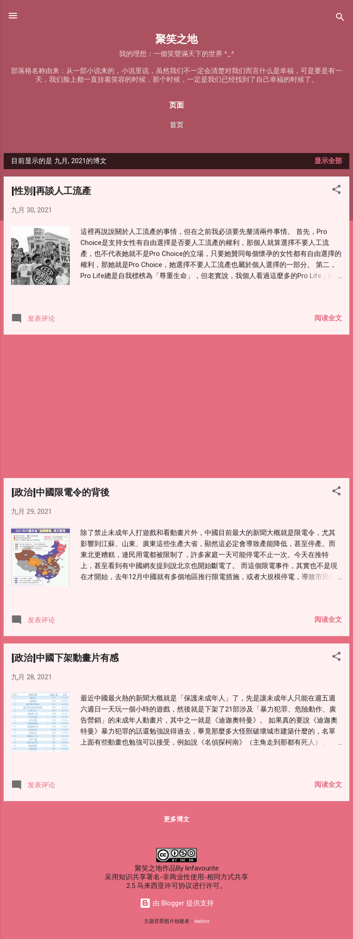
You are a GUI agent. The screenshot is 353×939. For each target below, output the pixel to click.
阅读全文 (328, 318)
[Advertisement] (176, 406)
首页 (176, 125)
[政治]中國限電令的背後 (60, 491)
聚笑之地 (176, 38)
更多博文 (176, 819)
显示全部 (328, 161)
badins (202, 921)
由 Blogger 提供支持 (177, 903)
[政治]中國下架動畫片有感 (65, 657)
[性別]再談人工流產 (51, 190)
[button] (336, 191)
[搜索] (340, 19)
